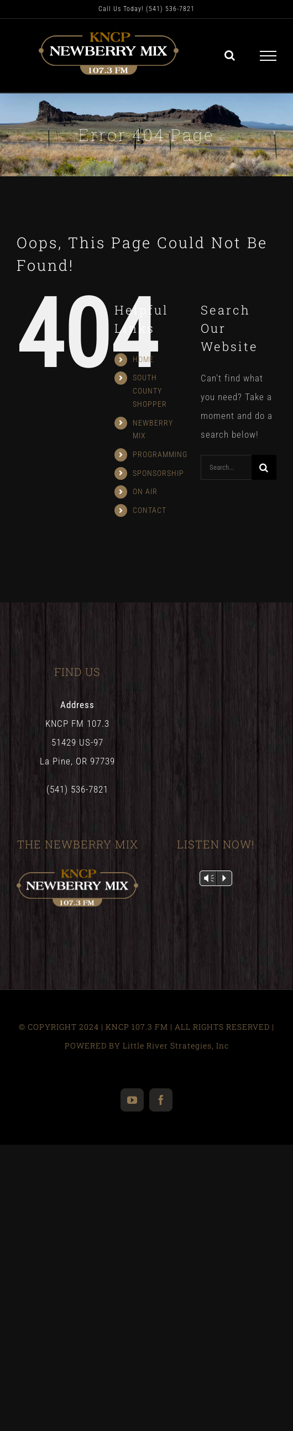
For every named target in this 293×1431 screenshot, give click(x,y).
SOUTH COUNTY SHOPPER (150, 390)
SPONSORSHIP (158, 473)
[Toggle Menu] (268, 56)
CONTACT (149, 510)
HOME (143, 359)
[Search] (264, 467)
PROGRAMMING (160, 454)
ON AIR (145, 491)
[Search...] (226, 467)
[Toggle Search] (230, 55)
